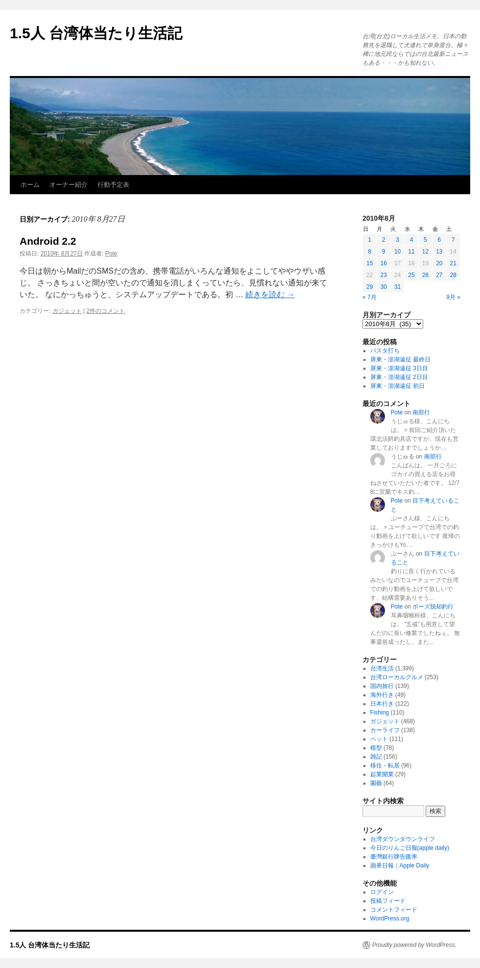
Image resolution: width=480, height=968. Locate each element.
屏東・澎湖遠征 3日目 (399, 368)
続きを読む (269, 294)
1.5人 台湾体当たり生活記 (96, 33)
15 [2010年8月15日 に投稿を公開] (369, 263)
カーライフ (385, 730)
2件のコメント (106, 310)
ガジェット (67, 310)
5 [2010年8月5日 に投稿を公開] (425, 239)
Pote (111, 253)
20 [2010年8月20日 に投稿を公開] (439, 263)
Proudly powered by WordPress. (414, 945)
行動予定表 (113, 184)
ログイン (382, 892)
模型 (376, 747)
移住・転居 (385, 765)
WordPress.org (389, 918)
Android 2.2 (48, 241)
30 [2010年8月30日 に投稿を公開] (383, 286)
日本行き (382, 703)
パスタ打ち (385, 350)
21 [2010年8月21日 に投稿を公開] (453, 263)
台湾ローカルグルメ (396, 677)
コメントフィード (393, 909)
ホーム (30, 184)
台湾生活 (382, 668)
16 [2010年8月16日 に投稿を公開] (383, 263)
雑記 (376, 756)
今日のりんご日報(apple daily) (409, 847)
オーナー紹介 (68, 184)
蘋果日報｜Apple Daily (400, 865)
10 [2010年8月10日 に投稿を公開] (397, 251)
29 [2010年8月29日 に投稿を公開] (369, 286)
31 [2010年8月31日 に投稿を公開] (397, 286)
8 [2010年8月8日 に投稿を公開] (369, 251)
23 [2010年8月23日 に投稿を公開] (383, 275)
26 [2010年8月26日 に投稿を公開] (425, 275)
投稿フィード (388, 900)
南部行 (421, 412)
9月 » (453, 297)
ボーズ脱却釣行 (433, 606)
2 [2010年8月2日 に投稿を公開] (383, 239)
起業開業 (382, 774)
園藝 (376, 783)
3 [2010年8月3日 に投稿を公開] (397, 239)
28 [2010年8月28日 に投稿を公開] (453, 275)
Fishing (379, 712)
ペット (379, 739)
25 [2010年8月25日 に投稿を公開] (411, 275)
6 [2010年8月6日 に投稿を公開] (439, 239)
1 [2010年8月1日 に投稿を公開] (369, 239)
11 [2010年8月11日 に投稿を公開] (411, 251)
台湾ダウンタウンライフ (402, 839)
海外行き (382, 694)
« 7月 (369, 297)
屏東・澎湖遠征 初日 (397, 385)
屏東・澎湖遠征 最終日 (400, 359)
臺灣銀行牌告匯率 (393, 856)
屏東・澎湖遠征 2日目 (399, 377)
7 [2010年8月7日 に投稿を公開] (453, 239)
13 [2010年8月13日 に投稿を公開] (439, 251)
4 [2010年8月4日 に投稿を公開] (411, 239)
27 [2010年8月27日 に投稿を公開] (439, 275)
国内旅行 (382, 686)
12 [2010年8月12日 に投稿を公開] (425, 251)
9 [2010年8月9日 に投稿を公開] (383, 251)
